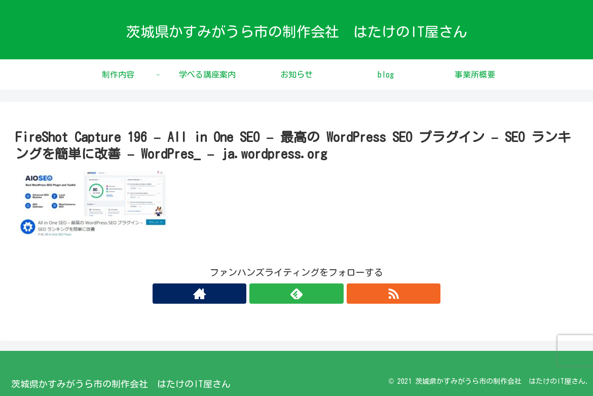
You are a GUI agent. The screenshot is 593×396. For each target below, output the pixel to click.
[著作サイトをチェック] (273, 293)
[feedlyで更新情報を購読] (296, 293)
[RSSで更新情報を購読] (320, 293)
